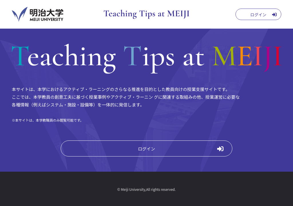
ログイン (146, 149)
